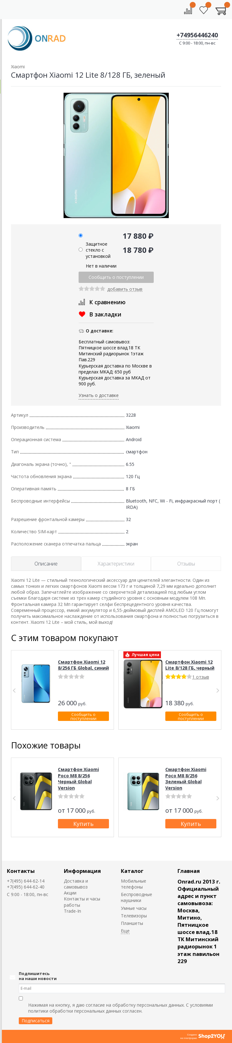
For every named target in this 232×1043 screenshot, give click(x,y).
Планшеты (132, 923)
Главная (189, 870)
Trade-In (72, 911)
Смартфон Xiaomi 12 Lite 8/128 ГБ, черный (189, 665)
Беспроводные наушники (136, 897)
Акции (70, 893)
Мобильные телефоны (133, 884)
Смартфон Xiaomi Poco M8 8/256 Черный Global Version (78, 778)
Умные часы (134, 908)
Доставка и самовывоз (76, 884)
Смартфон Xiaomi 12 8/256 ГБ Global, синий (83, 665)
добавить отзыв (124, 289)
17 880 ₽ (138, 236)
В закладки (105, 314)
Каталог (132, 870)
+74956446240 (197, 35)
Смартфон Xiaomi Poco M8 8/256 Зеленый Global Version (185, 778)
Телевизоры (134, 916)
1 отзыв (200, 677)
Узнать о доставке (99, 395)
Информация (82, 870)
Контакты (21, 870)
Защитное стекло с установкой (98, 250)
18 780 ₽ (138, 250)
